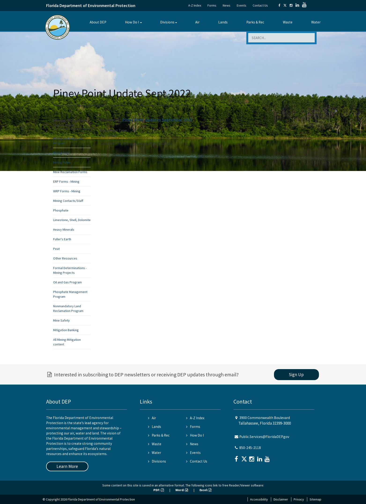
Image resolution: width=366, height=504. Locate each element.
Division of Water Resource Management (101, 105)
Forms (211, 5)
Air (197, 22)
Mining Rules (61, 162)
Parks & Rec (255, 22)
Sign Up (296, 374)
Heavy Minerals (63, 229)
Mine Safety (61, 320)
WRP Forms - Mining (66, 191)
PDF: (158, 490)
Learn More (67, 466)
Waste (287, 22)
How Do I (132, 22)
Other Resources (65, 258)
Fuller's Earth (62, 239)
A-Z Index (194, 5)
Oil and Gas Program (67, 282)
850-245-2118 (250, 447)
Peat (56, 249)
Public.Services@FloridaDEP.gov (264, 436)
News (226, 5)
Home (57, 105)
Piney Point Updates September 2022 (157, 119)
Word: (181, 490)
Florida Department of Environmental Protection (90, 5)
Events (241, 5)
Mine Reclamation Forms (70, 172)
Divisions (167, 22)
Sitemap (315, 499)
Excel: (205, 490)
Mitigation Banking (66, 330)
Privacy (299, 499)
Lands (223, 22)
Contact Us (260, 5)
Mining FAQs (61, 153)
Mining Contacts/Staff (68, 201)
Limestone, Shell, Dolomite (72, 220)
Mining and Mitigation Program (145, 105)
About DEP (98, 22)
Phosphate (60, 210)
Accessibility (259, 499)
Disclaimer (281, 499)
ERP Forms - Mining (66, 181)
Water (316, 22)
